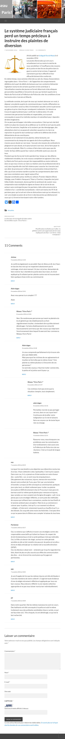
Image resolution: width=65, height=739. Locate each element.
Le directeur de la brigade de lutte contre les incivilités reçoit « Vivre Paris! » (18, 218)
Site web (8, 681)
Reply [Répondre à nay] (13, 506)
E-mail (7, 671)
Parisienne (14, 514)
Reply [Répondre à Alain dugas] (13, 293)
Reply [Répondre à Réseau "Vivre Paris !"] (18, 327)
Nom (7, 662)
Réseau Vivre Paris (26, 50)
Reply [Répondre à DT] (13, 608)
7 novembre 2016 (11, 50)
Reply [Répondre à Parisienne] (13, 551)
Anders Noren (51, 733)
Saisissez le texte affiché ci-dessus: (17, 698)
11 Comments (41, 50)
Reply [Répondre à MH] (13, 580)
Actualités (11, 210)
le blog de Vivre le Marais (48, 55)
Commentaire (10, 641)
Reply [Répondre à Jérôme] (13, 270)
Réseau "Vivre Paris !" (24, 301)
